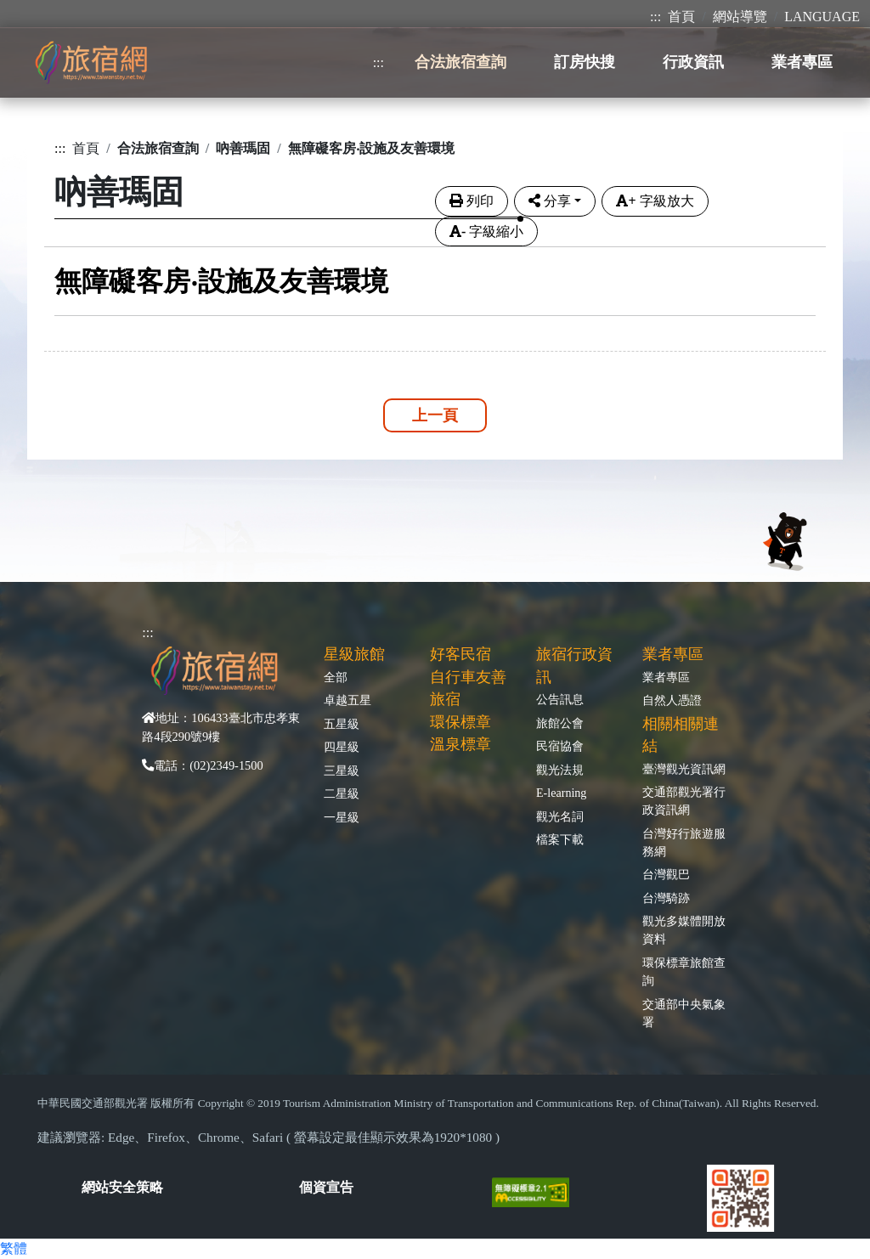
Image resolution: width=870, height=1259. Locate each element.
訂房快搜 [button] (584, 62)
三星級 (341, 770)
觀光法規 (560, 769)
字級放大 (654, 201)
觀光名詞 (560, 816)
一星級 (341, 817)
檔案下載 (560, 839)
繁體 (13, 1248)
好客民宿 (460, 654)
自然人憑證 (672, 700)
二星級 (341, 793)
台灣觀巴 (666, 874)
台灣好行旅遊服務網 (684, 842)
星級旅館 (354, 654)
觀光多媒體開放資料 (684, 930)
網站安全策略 (122, 1187)
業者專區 (666, 677)
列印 (471, 201)
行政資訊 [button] (693, 62)
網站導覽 (740, 16)
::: (655, 16)
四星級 (341, 747)
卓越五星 (347, 700)
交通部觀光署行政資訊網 (684, 800)
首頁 (681, 16)
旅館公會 (560, 723)
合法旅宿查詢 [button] (460, 62)
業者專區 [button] (802, 62)
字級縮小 (486, 231)
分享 (549, 201)
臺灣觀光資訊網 (684, 769)
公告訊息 (560, 699)
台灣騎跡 (666, 898)
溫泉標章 (460, 744)
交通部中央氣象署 (684, 1013)
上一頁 (435, 415)
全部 (335, 677)
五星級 (341, 724)
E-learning (561, 792)
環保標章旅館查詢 (684, 971)
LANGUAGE (822, 16)
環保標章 (460, 722)
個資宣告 (326, 1187)
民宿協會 (560, 746)
